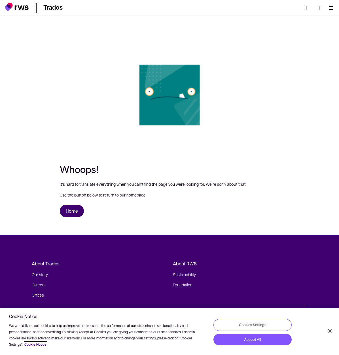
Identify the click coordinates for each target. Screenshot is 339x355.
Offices (38, 294)
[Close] (330, 331)
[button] (17, 7)
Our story (40, 274)
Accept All (252, 339)
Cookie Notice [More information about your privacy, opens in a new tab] (35, 344)
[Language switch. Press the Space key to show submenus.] (319, 8)
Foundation (182, 284)
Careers (39, 284)
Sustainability (184, 274)
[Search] (307, 8)
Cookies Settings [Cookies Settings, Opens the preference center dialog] (252, 324)
